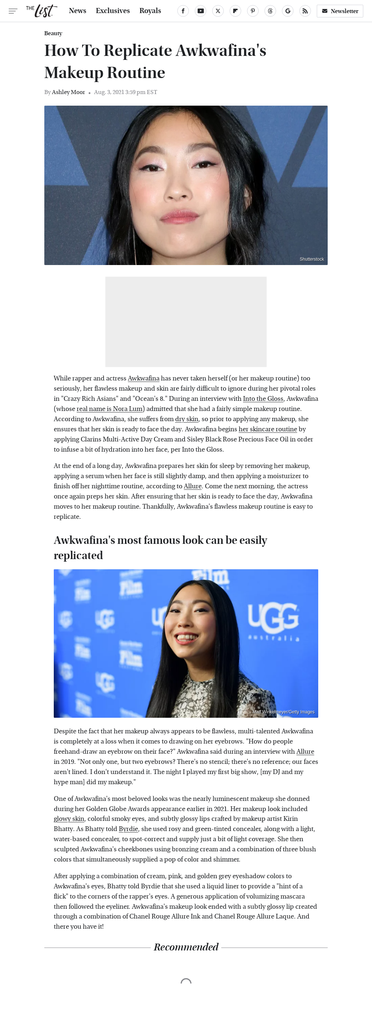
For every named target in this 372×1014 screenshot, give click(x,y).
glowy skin (69, 819)
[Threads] (270, 11)
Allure (193, 486)
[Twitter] (218, 11)
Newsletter (340, 11)
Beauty (53, 33)
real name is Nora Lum (109, 409)
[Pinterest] (253, 11)
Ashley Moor (68, 92)
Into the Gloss (263, 399)
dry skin (186, 419)
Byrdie (128, 829)
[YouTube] (200, 11)
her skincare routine (268, 429)
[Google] (288, 11)
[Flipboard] (235, 11)
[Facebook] (183, 11)
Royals (150, 11)
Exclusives (113, 11)
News (77, 11)
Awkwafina (143, 378)
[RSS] (305, 11)
